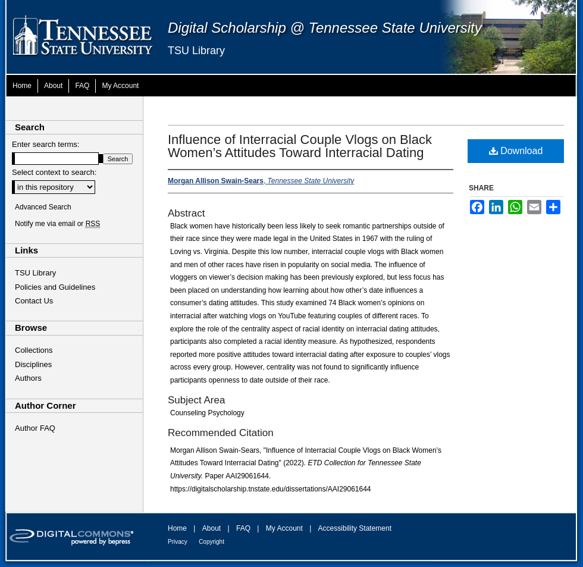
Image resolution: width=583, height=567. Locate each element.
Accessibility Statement (354, 528)
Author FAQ (35, 428)
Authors (28, 378)
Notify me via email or (57, 224)
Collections (34, 350)
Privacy (177, 541)
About (211, 528)
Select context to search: (54, 172)
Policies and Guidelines (55, 287)
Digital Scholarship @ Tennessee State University (325, 28)
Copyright (211, 541)
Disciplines (33, 364)
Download (516, 151)
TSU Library (196, 51)
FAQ (243, 528)
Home (177, 528)
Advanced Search (43, 207)
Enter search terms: (45, 144)
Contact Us (34, 300)
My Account (284, 528)
